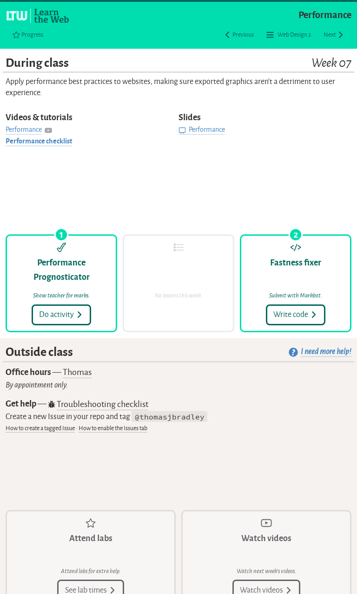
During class (178, 63)
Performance (324, 15)
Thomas (77, 372)
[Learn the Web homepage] (38, 16)
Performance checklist (39, 141)
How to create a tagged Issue (40, 428)
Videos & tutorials (39, 117)
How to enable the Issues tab (113, 428)
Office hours (49, 372)
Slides (189, 117)
